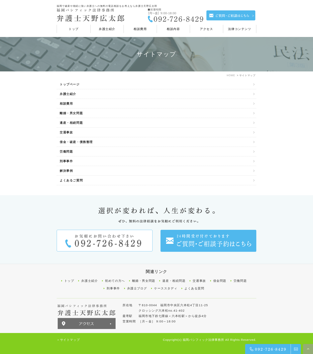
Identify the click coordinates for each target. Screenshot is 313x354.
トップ (69, 280)
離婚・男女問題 (71, 113)
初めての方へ (115, 280)
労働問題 (66, 151)
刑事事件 (66, 161)
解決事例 (66, 170)
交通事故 (66, 132)
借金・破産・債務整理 (76, 142)
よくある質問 (194, 288)
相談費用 (66, 103)
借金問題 (219, 280)
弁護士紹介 (68, 94)
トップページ (70, 84)
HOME (231, 75)
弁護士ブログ (137, 288)
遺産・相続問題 (71, 122)
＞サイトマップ (68, 339)
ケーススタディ (165, 288)
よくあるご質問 (71, 180)
